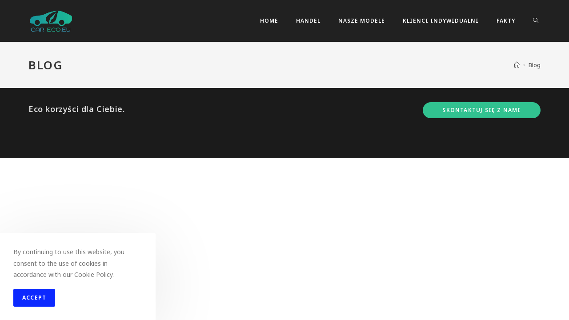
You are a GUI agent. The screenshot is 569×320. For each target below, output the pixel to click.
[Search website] (535, 21)
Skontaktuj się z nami (481, 272)
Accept (34, 297)
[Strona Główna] (517, 65)
